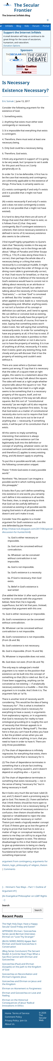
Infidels (9, 25)
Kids (27, 25)
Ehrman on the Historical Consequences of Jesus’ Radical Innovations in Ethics (18, 1002)
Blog (18, 25)
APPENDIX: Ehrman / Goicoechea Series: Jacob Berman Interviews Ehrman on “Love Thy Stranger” (19, 934)
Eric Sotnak (8, 101)
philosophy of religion (27, 865)
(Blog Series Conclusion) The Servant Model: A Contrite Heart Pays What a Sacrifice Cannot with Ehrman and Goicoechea (21, 955)
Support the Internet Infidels (22, 32)
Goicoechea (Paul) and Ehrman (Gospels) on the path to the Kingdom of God (21, 966)
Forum (36, 25)
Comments (9, 869)
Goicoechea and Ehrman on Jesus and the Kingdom (21, 983)
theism (43, 865)
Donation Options (11, 45)
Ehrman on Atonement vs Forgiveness (22, 988)
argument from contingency (16, 861)
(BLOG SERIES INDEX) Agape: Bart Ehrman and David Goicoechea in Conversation (19, 944)
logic (12, 865)
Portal (46, 25)
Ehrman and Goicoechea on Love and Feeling (21, 994)
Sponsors (26, 50)
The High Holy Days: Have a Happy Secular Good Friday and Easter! (20, 925)
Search (6, 905)
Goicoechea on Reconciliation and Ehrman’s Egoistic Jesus (19, 975)
